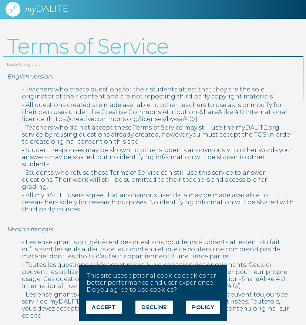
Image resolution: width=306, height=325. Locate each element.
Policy (203, 307)
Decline (154, 307)
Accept (104, 307)
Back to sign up (23, 64)
